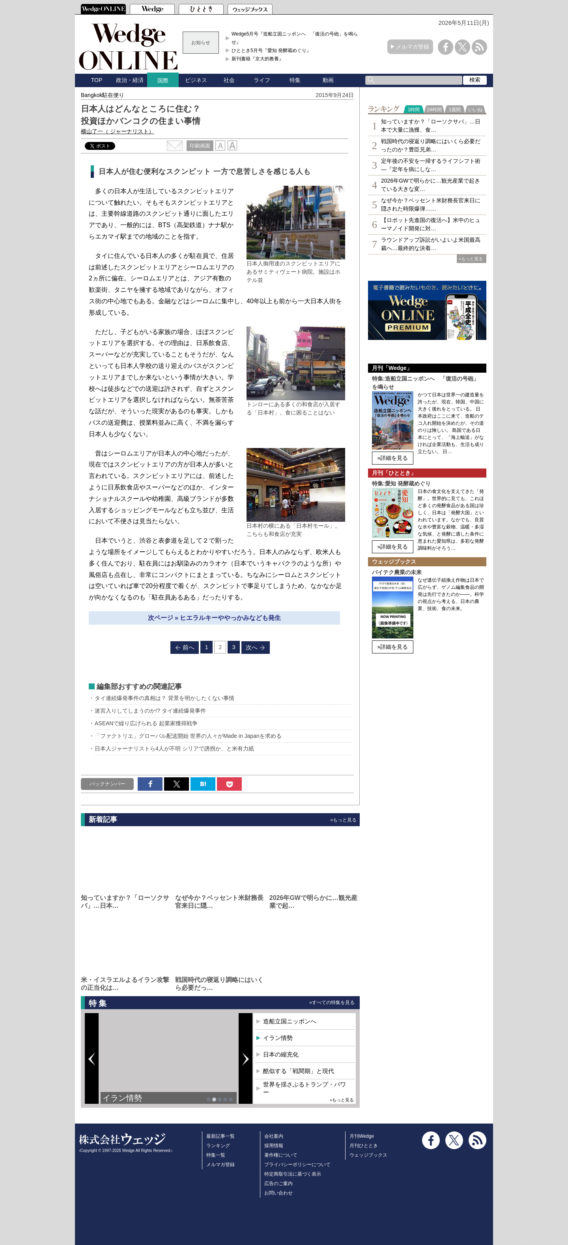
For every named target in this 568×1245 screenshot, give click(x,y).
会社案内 (273, 1136)
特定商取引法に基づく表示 (292, 1174)
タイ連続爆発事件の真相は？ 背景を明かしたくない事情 (164, 698)
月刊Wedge (361, 1136)
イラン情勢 (122, 1098)
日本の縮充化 (281, 1054)
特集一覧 (215, 1155)
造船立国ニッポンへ (289, 1021)
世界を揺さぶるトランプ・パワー (304, 1088)
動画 (328, 80)
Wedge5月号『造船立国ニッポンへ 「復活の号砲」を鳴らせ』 (295, 38)
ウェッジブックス (368, 1155)
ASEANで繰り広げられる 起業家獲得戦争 (146, 723)
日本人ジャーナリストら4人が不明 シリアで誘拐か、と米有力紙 (174, 748)
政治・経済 (130, 80)
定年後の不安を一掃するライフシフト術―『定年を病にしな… (430, 165)
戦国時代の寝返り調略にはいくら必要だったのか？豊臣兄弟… (430, 145)
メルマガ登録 (412, 46)
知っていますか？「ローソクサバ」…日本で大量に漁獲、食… (430, 125)
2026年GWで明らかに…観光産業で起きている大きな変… (430, 184)
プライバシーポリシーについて (297, 1164)
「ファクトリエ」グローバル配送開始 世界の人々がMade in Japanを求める (188, 736)
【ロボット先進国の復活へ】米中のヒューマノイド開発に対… (430, 224)
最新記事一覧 (220, 1136)
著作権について (280, 1155)
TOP (97, 80)
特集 (295, 80)
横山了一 (117, 131)
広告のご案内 (278, 1183)
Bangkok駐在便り (102, 95)
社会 (229, 80)
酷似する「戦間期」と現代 (298, 1071)
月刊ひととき (363, 1145)
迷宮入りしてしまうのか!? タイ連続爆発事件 (150, 710)
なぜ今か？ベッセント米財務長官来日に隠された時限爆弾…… (430, 204)
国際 (162, 80)
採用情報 (273, 1145)
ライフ (262, 80)
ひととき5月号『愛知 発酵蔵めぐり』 (271, 50)
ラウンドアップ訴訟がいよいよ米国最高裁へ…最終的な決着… (430, 244)
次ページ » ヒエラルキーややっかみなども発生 (214, 617)
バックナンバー (107, 784)
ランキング (218, 1145)
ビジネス (196, 80)
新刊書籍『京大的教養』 (258, 59)
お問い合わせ (278, 1193)
